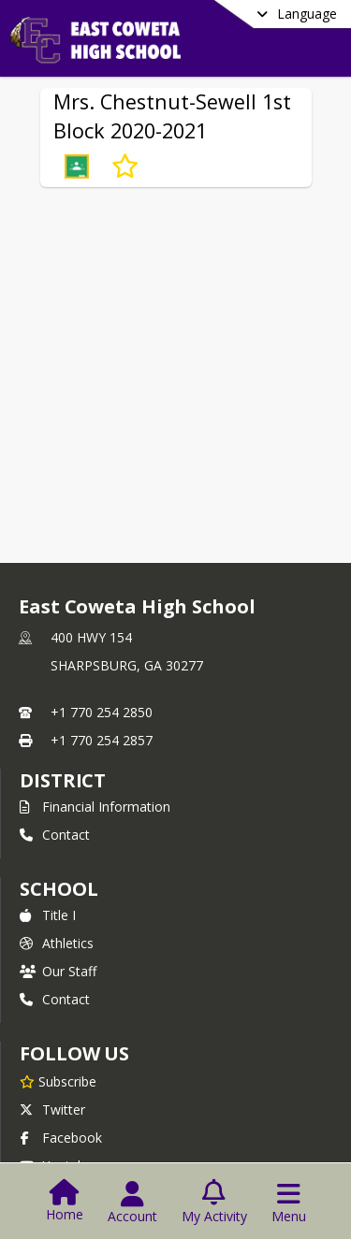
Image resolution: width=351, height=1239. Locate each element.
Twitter (52, 1109)
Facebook (61, 1137)
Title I (48, 915)
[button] (76, 166)
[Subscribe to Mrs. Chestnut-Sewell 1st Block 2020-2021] (125, 166)
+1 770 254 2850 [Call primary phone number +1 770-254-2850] (102, 712)
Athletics (57, 943)
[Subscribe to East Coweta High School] (58, 1081)
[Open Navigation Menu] (288, 1202)
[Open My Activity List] (214, 1202)
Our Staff (58, 971)
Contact (55, 834)
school (58, 888)
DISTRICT (63, 780)
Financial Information (95, 806)
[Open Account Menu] (132, 1202)
